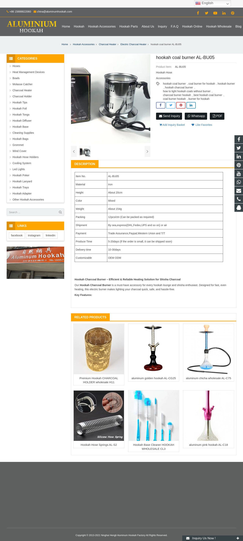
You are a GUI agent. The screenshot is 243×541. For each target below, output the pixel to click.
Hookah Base (20, 126)
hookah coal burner (174, 83)
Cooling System (22, 163)
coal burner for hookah (202, 83)
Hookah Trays (21, 187)
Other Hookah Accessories (28, 199)
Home (65, 44)
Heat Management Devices (29, 72)
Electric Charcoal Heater (133, 44)
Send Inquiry (169, 116)
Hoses (16, 66)
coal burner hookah (174, 98)
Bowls (16, 78)
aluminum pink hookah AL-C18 (208, 444)
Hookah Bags (20, 138)
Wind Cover (19, 151)
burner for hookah (199, 98)
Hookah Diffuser (22, 120)
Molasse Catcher (22, 84)
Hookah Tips (20, 102)
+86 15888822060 (20, 11)
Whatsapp (196, 116)
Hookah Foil (20, 108)
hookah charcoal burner (179, 87)
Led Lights (19, 169)
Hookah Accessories (84, 44)
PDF (217, 116)
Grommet (18, 144)
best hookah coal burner (208, 95)
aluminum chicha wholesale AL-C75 (208, 378)
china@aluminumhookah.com (54, 11)
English (204, 3)
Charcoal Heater (107, 44)
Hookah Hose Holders (26, 157)
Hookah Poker (21, 175)
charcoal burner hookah (177, 95)
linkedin (50, 235)
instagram (34, 235)
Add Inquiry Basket (172, 124)
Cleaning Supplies (23, 132)
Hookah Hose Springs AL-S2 (99, 444)
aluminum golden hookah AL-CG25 (154, 378)
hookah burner (226, 83)
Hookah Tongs (21, 114)
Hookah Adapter (22, 193)
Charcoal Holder (22, 96)
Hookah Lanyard (22, 181)
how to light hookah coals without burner (187, 91)
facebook (17, 235)
